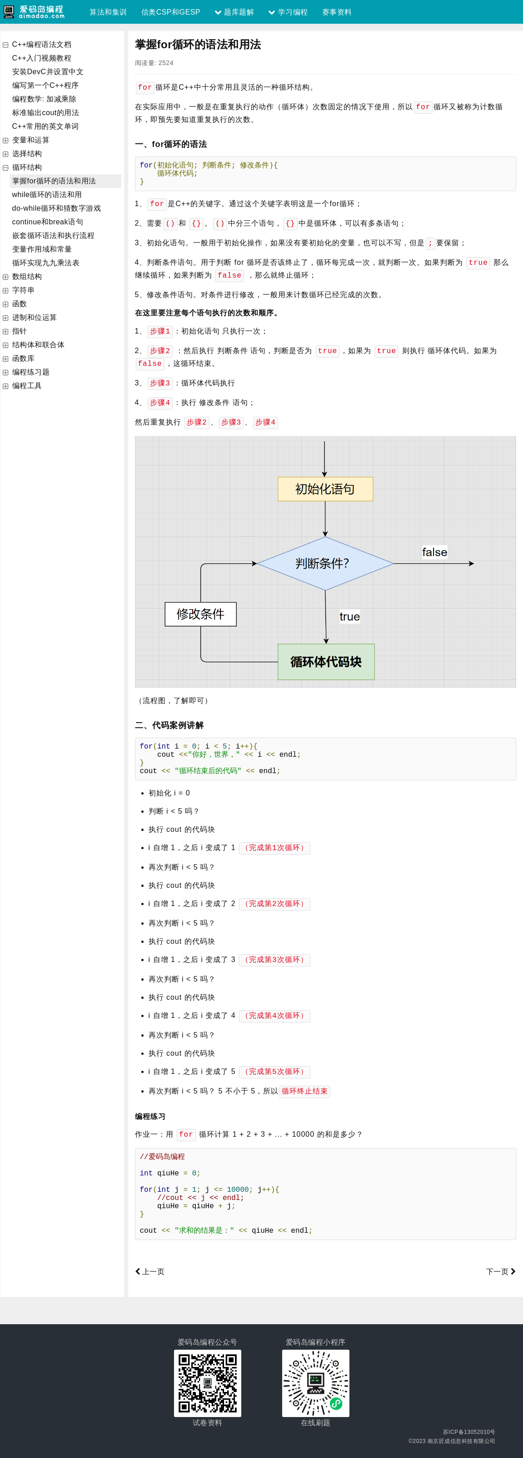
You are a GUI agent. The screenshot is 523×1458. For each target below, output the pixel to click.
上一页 (150, 1270)
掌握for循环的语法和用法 (54, 181)
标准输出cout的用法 (46, 112)
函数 (19, 304)
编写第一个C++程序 (45, 85)
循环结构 (27, 167)
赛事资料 (337, 12)
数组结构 (27, 276)
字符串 (23, 290)
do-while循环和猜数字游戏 (56, 208)
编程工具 (27, 386)
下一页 (501, 1270)
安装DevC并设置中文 (48, 72)
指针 (19, 331)
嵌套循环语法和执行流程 (53, 235)
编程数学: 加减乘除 (44, 99)
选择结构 (27, 153)
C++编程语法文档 (42, 44)
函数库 (23, 358)
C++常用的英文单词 (45, 126)
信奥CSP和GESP (170, 12)
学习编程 (288, 12)
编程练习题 (31, 372)
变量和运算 (31, 140)
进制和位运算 (34, 317)
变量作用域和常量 (42, 249)
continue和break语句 (48, 222)
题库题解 (234, 12)
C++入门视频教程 (42, 58)
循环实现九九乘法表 (46, 263)
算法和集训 (108, 12)
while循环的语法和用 (47, 194)
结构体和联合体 (38, 345)
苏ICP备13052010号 (469, 1431)
